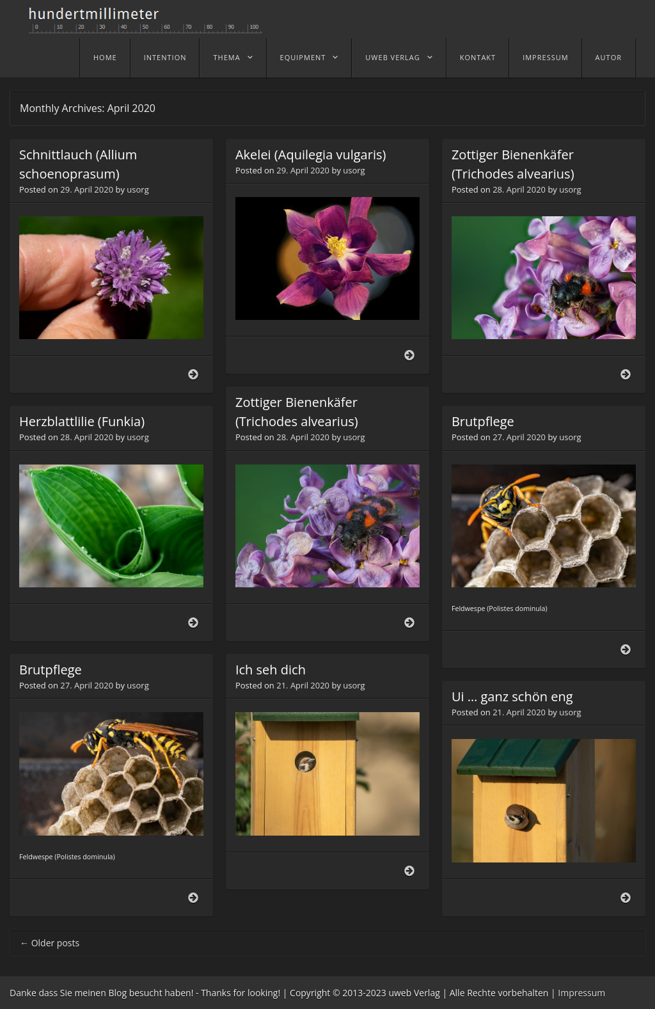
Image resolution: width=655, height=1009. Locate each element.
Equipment (303, 57)
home (105, 57)
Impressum (545, 57)
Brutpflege (483, 421)
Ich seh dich (270, 669)
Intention (165, 57)
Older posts (49, 943)
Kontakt (478, 57)
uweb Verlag (392, 57)
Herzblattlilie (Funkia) (82, 421)
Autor (609, 57)
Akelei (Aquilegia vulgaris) (310, 154)
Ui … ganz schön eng (512, 696)
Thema (226, 57)
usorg (137, 189)
